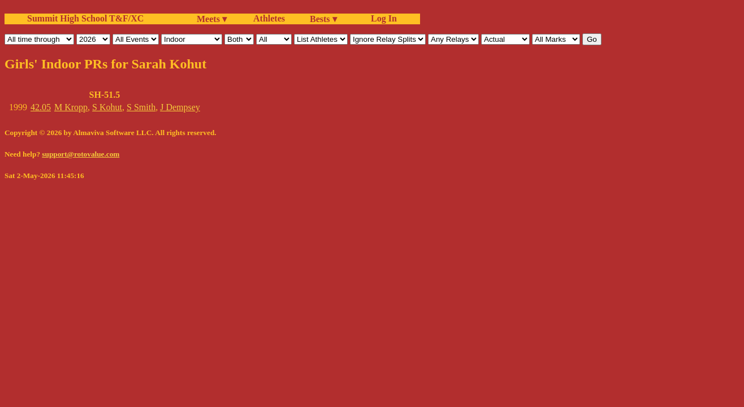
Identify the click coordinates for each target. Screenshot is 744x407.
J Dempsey (180, 107)
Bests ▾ (323, 19)
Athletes (269, 18)
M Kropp (71, 107)
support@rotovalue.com (80, 154)
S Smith (141, 107)
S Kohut (107, 107)
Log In (381, 18)
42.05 (41, 107)
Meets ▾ (212, 19)
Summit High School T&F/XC (85, 18)
